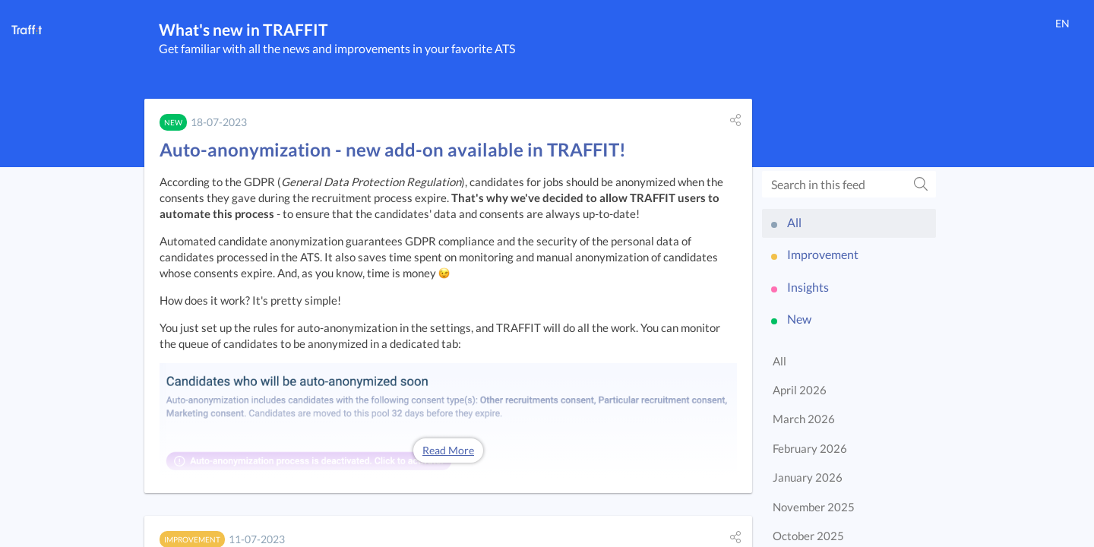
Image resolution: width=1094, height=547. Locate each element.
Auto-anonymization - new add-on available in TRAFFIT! (393, 149)
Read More (448, 450)
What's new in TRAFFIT (243, 29)
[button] (735, 120)
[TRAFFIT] (27, 30)
